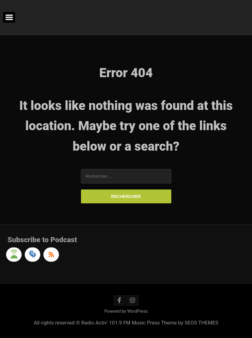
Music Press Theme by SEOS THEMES (175, 323)
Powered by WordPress (126, 311)
